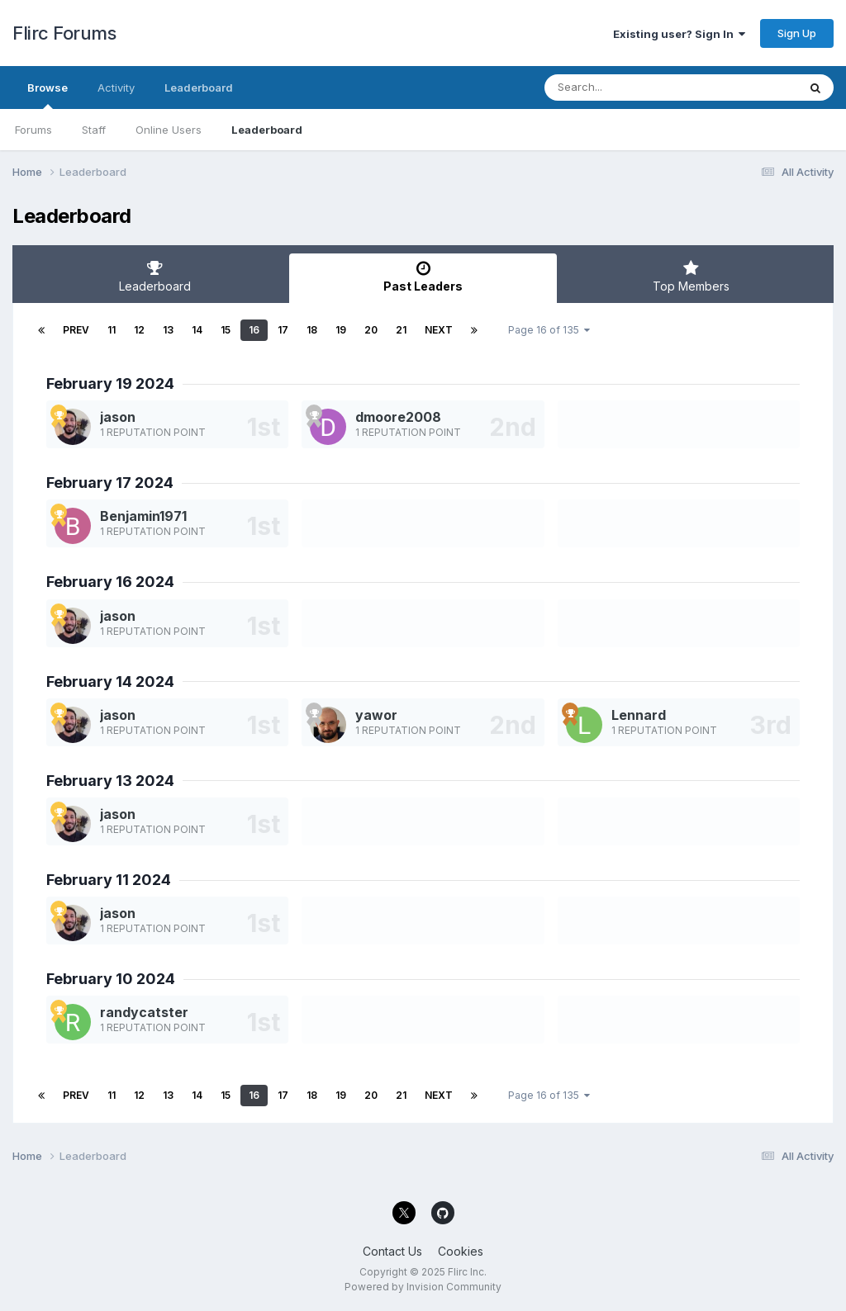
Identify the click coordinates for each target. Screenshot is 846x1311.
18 (312, 330)
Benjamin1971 (143, 516)
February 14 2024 (110, 681)
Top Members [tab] (691, 276)
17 (283, 330)
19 (340, 330)
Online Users (168, 129)
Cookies (460, 1251)
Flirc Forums (64, 33)
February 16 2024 (110, 581)
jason (117, 417)
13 (168, 330)
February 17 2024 (109, 482)
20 (371, 330)
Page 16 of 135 (549, 330)
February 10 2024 (110, 978)
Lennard (638, 715)
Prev (76, 330)
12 (139, 330)
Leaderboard (266, 129)
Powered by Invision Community (423, 1286)
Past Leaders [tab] (423, 276)
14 (197, 330)
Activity (116, 87)
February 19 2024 (110, 383)
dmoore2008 (398, 417)
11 (111, 330)
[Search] (625, 87)
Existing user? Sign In (679, 33)
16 (254, 330)
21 (401, 330)
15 (226, 330)
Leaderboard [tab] (155, 276)
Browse (47, 95)
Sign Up (796, 33)
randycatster (144, 1012)
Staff (94, 129)
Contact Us (392, 1251)
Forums (33, 129)
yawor (376, 715)
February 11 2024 (108, 879)
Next (439, 330)
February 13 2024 (110, 780)
